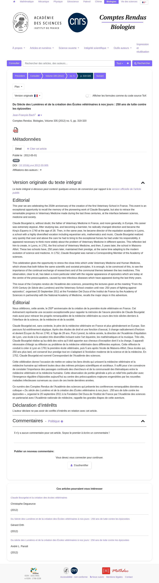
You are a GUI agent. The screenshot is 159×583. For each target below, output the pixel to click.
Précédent (20, 76)
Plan (17, 86)
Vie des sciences (129, 1)
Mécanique (43, 1)
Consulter (14, 63)
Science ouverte (68, 48)
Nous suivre (97, 577)
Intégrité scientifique (95, 48)
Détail (18, 148)
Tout (118, 63)
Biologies (111, 1)
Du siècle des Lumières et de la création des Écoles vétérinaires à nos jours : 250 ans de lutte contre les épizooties (70, 540)
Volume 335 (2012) (54, 76)
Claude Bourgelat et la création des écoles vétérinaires (39, 497)
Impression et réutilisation (142, 48)
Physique (58, 1)
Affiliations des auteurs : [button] (27, 170)
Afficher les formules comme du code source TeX (116, 95)
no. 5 (72, 76)
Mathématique (27, 1)
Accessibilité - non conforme (74, 577)
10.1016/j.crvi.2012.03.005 (33, 165)
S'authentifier (79, 465)
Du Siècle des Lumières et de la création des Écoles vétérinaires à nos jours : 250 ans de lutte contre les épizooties (70, 519)
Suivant (100, 76)
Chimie (98, 1)
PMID (16, 160)
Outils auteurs (122, 48)
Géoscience (73, 1)
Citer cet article (37, 148)
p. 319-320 (85, 76)
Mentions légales (114, 577)
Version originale (26, 95)
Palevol (87, 1)
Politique (55, 421)
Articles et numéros (41, 48)
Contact (129, 577)
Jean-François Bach (24, 115)
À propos (17, 48)
